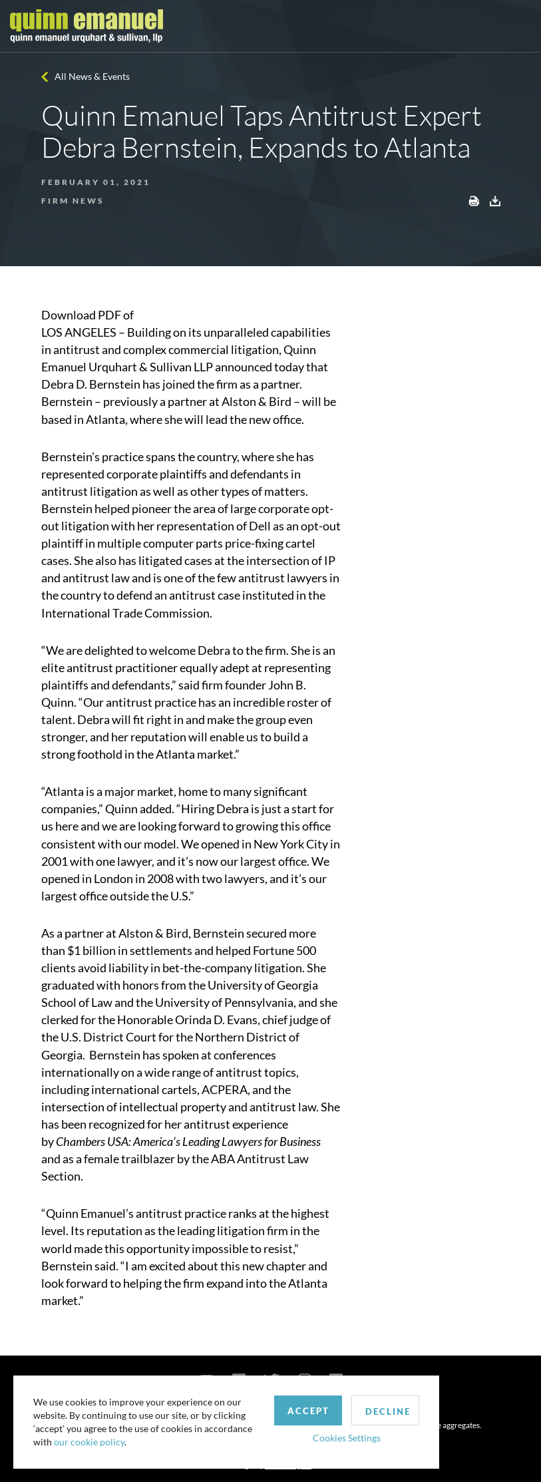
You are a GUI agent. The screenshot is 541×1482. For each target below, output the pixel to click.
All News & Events (92, 76)
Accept (308, 1410)
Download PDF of (87, 314)
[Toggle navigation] (519, 26)
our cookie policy (89, 1441)
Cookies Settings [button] (347, 1437)
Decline (388, 1411)
